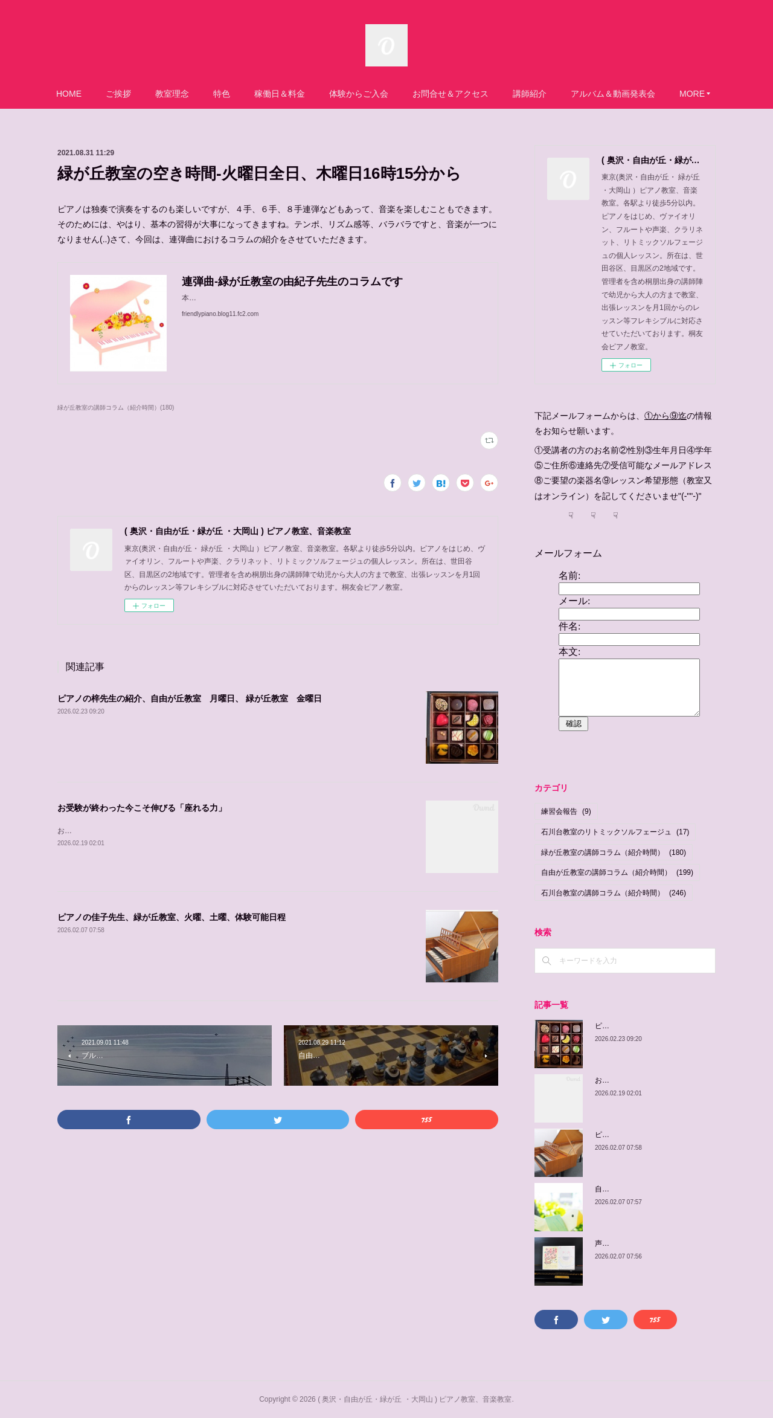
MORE (692, 93)
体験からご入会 (358, 93)
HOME (69, 93)
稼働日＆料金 (279, 93)
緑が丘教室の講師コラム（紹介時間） (613, 852)
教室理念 (172, 93)
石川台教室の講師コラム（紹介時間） (613, 893)
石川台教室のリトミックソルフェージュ (615, 832)
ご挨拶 (118, 93)
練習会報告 (566, 811)
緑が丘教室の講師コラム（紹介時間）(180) (115, 407)
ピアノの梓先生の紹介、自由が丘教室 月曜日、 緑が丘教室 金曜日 (189, 698)
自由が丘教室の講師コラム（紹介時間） (617, 872)
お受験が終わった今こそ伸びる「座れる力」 (141, 808)
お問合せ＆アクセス (450, 93)
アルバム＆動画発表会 (613, 93)
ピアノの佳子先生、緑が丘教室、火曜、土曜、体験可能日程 (171, 917)
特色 (221, 93)
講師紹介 (530, 93)
